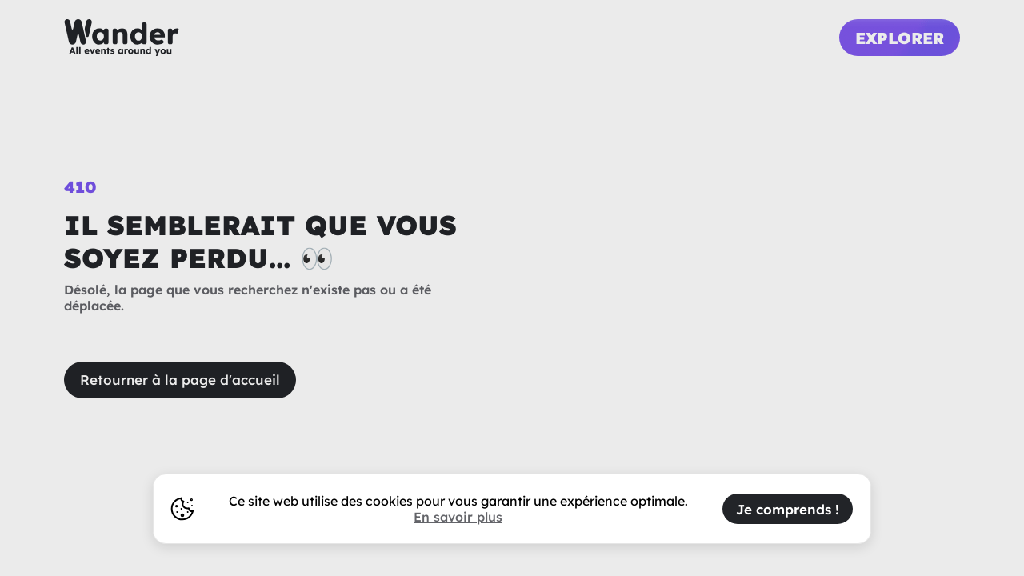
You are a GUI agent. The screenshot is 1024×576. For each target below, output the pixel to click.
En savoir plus (458, 517)
